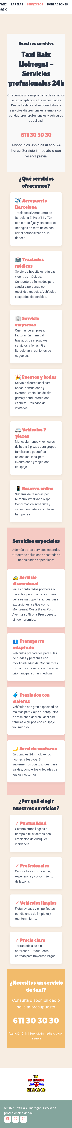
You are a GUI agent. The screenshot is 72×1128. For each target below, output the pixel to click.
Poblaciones (57, 4)
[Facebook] (7, 1119)
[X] (15, 1119)
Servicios (35, 4)
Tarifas (16, 4)
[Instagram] (23, 1119)
